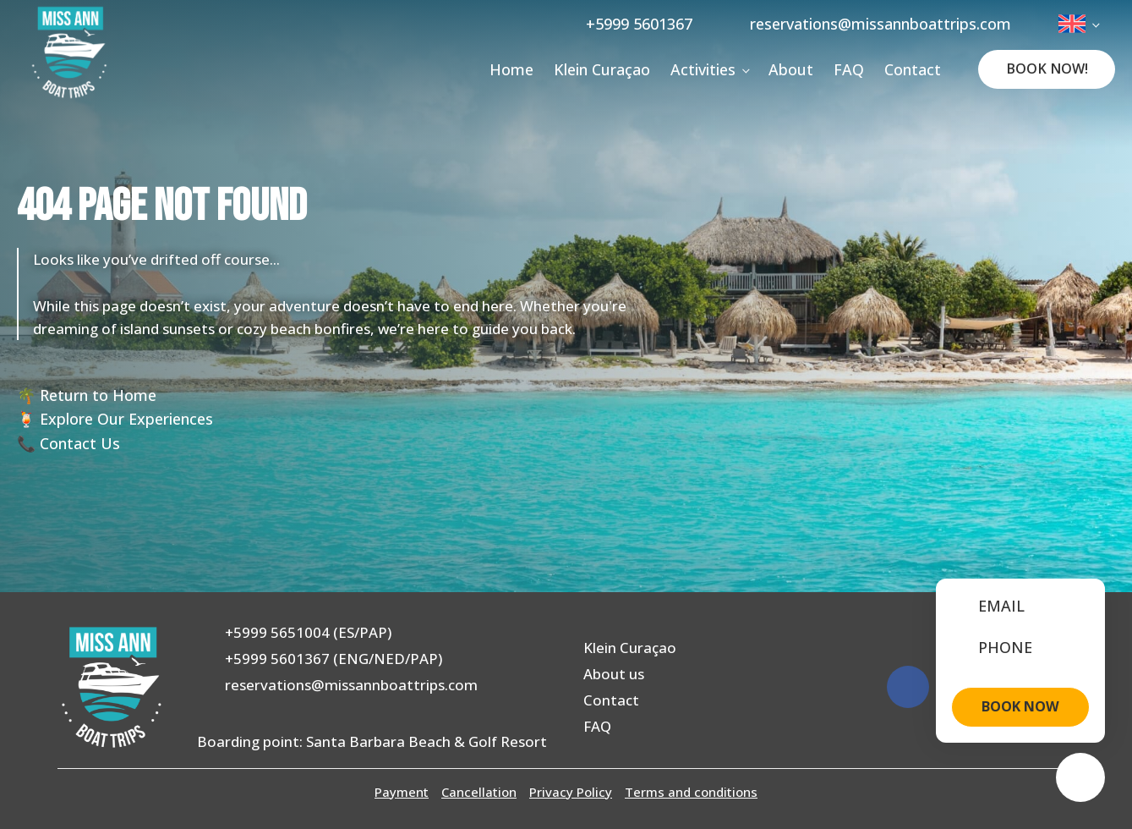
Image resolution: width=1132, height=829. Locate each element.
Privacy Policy (570, 791)
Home (511, 69)
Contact (912, 69)
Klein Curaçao (602, 69)
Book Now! (1047, 68)
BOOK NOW (1020, 706)
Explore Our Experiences (126, 419)
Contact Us (80, 443)
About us (613, 674)
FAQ (849, 69)
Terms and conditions (691, 791)
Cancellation (479, 791)
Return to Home (98, 395)
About (790, 69)
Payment (402, 791)
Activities (703, 69)
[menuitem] (1078, 24)
